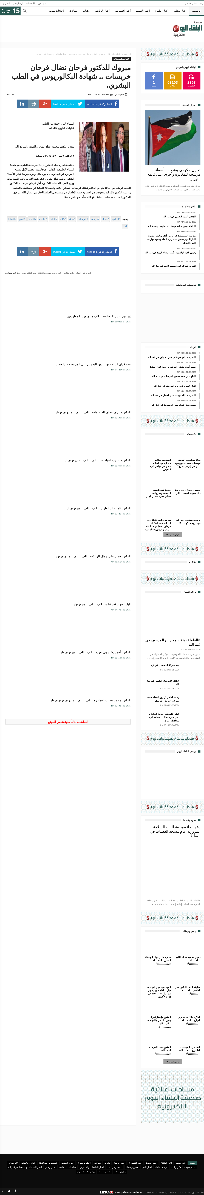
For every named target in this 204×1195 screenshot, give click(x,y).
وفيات (107, 1162)
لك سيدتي (13, 1162)
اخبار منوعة (189, 1167)
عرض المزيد (173, 534)
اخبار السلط (151, 1162)
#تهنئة (72, 219)
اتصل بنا (6, 3)
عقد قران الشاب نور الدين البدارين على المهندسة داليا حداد (71, 320)
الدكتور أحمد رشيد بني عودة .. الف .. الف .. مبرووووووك (69, 429)
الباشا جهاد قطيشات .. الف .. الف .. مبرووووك (112, 429)
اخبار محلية (180, 1162)
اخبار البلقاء (166, 1162)
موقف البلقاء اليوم (86, 1171)
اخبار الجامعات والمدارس (92, 1167)
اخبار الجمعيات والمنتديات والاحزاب (25, 1167)
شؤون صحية (120, 1171)
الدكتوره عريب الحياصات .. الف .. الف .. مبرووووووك (111, 374)
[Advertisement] (172, 317)
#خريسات (83, 219)
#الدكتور (116, 219)
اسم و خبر (50, 1167)
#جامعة (43, 219)
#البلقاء (32, 219)
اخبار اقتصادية (135, 1162)
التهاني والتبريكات (113, 54)
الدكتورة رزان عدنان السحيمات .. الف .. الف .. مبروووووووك (25, 318)
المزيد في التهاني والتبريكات (78, 273)
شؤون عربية (104, 1171)
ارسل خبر (18, 3)
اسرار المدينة (67, 1162)
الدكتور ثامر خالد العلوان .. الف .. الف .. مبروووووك (68, 374)
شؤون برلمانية (28, 1162)
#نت (125, 226)
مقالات (97, 1162)
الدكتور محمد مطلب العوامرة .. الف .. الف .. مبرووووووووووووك (25, 431)
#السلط (12, 219)
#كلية (63, 219)
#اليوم (22, 219)
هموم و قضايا (132, 1167)
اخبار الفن (147, 1167)
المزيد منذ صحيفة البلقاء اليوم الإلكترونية (41, 273)
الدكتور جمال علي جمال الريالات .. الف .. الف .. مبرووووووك (30, 376)
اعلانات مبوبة (84, 1162)
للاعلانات (30, 3)
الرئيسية (127, 54)
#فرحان (95, 219)
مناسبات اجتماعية (67, 1167)
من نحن (42, 3)
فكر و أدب (176, 1167)
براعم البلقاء (161, 1167)
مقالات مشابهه (12, 273)
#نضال (105, 219)
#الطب (53, 219)
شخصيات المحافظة (48, 1162)
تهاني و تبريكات (114, 1167)
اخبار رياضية (119, 1162)
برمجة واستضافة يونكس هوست (122, 1192)
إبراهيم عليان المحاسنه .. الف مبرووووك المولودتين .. (112, 318)
